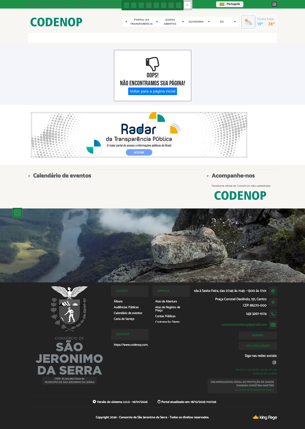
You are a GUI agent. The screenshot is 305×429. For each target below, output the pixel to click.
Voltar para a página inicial (152, 91)
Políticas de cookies (265, 373)
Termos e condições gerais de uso (256, 369)
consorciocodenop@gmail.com (244, 325)
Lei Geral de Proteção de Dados (254, 389)
